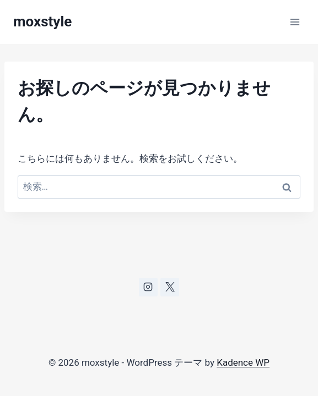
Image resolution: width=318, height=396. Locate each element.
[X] (169, 287)
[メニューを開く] (294, 21)
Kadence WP (243, 362)
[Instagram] (148, 287)
